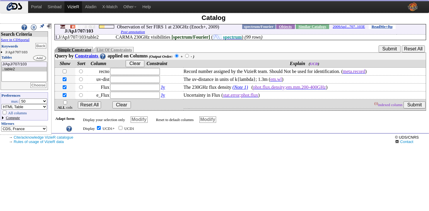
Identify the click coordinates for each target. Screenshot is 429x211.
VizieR (73, 6)
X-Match (109, 6)
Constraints (90, 55)
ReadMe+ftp (382, 26)
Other (129, 6)
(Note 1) (240, 87)
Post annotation (133, 32)
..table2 (24, 69)
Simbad (54, 6)
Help (146, 6)
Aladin (90, 6)
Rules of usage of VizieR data (39, 141)
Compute (13, 117)
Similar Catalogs (312, 26)
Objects (285, 26)
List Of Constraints (114, 49)
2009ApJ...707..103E (349, 26)
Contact (404, 141)
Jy (163, 87)
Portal (36, 6)
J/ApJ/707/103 (24, 64)
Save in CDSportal (15, 40)
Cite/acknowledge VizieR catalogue (44, 137)
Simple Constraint (74, 49)
